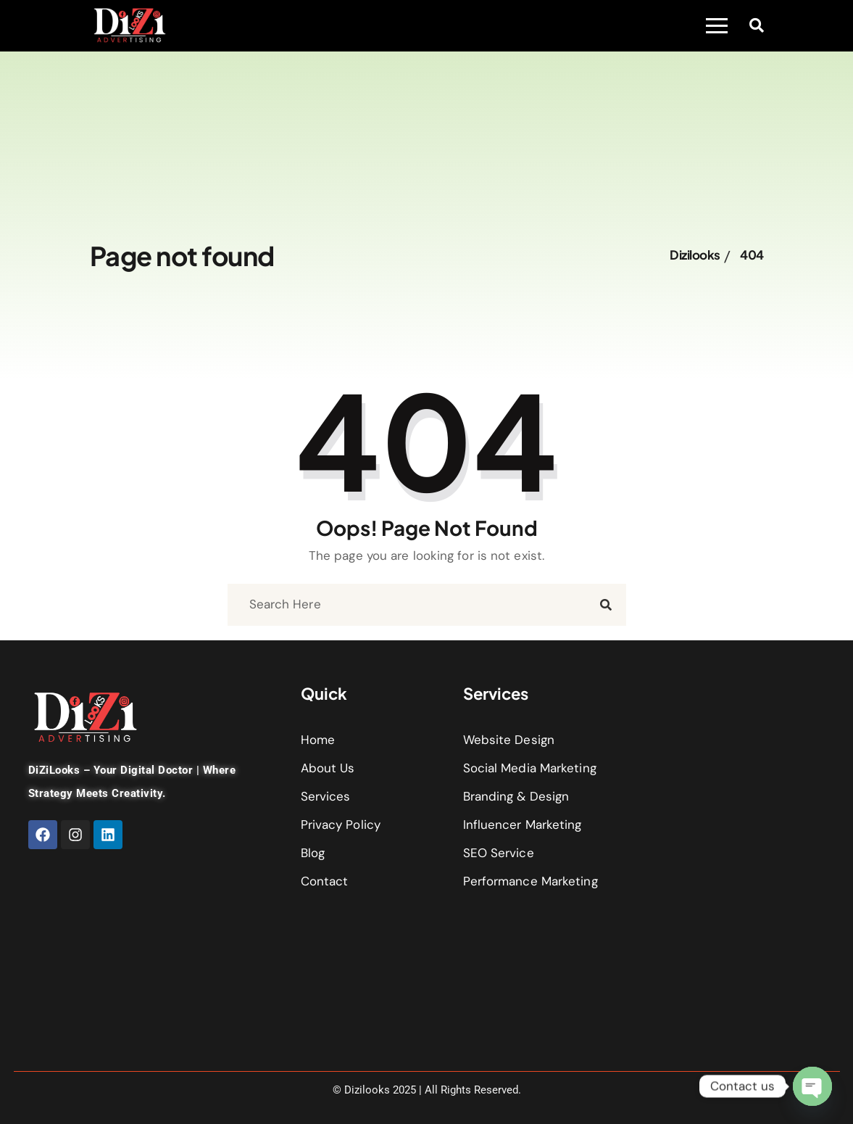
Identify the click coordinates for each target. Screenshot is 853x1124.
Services (326, 796)
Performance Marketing (530, 881)
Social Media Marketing (529, 768)
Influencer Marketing (522, 824)
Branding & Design (516, 796)
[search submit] (606, 605)
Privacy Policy (340, 824)
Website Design (508, 740)
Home (318, 740)
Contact (325, 881)
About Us (328, 768)
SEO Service (498, 853)
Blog (313, 853)
